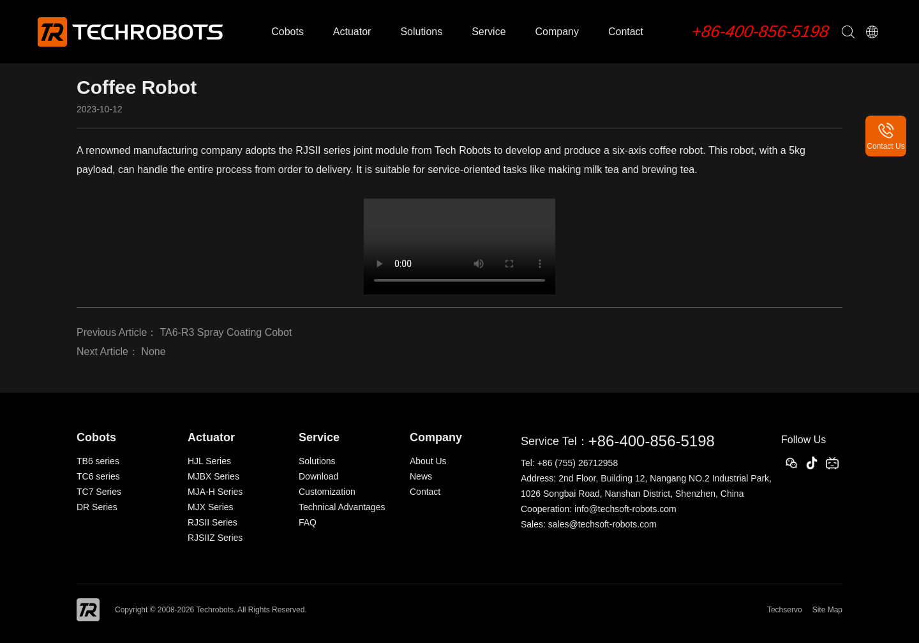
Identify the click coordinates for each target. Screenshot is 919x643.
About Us (428, 461)
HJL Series (209, 461)
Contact (625, 31)
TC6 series (98, 476)
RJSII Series (212, 522)
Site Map (827, 609)
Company (556, 31)
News (421, 476)
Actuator (352, 31)
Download (318, 476)
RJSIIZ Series (215, 538)
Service (488, 31)
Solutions (421, 31)
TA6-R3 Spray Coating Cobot (226, 332)
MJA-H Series (215, 492)
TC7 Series (99, 492)
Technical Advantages (342, 507)
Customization (327, 492)
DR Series (97, 507)
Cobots (287, 31)
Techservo (784, 609)
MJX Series (211, 507)
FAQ (308, 522)
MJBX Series (213, 476)
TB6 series (98, 461)
